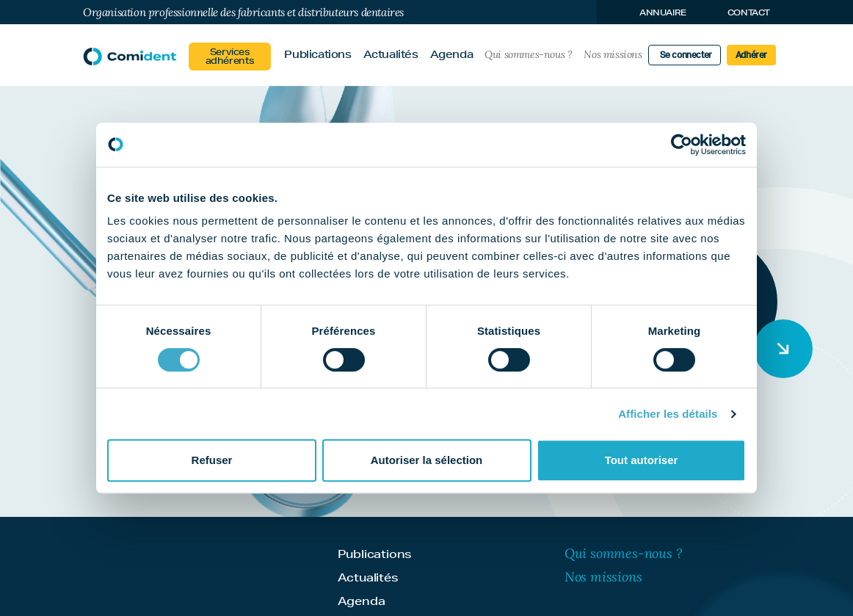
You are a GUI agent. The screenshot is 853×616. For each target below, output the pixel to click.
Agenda (451, 54)
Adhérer (751, 55)
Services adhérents (230, 56)
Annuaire (662, 12)
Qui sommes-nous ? (528, 54)
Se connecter (686, 55)
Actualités (390, 54)
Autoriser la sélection (427, 460)
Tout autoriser (641, 460)
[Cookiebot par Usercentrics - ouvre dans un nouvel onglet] (681, 145)
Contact (748, 12)
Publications (317, 54)
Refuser (212, 460)
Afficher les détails (667, 413)
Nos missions (613, 54)
